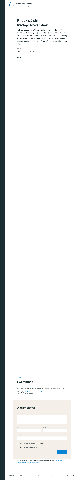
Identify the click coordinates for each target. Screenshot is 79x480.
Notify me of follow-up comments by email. (31, 443)
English (69, 476)
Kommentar (20, 414)
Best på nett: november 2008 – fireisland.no (38, 392)
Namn (19, 427)
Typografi (53, 476)
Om (74, 476)
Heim (47, 476)
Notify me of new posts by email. (28, 447)
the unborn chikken (24, 3)
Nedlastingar (61, 476)
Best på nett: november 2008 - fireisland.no (30, 388)
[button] (2, 240)
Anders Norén (36, 476)
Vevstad (19, 435)
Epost (45, 427)
